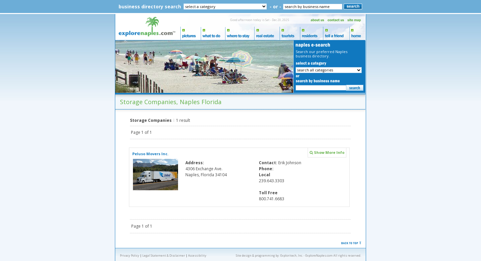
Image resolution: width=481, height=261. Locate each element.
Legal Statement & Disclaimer (163, 255)
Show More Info (327, 152)
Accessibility (197, 255)
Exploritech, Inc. (291, 255)
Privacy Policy (129, 255)
